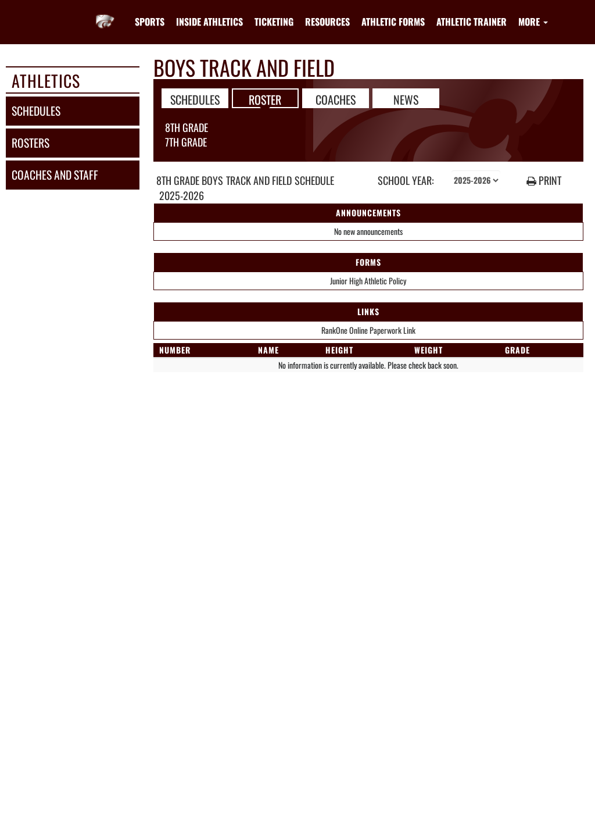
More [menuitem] (533, 21)
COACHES (336, 99)
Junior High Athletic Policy (368, 280)
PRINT (543, 180)
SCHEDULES (195, 99)
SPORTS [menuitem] (149, 21)
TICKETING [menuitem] (274, 21)
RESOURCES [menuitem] (327, 21)
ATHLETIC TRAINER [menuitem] (471, 21)
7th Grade (186, 141)
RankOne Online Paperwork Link (368, 330)
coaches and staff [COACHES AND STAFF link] (55, 174)
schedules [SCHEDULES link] (36, 110)
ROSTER (265, 99)
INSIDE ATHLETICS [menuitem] (209, 21)
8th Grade (186, 127)
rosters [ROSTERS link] (30, 142)
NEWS (405, 99)
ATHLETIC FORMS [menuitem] (393, 21)
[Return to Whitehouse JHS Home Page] (105, 14)
